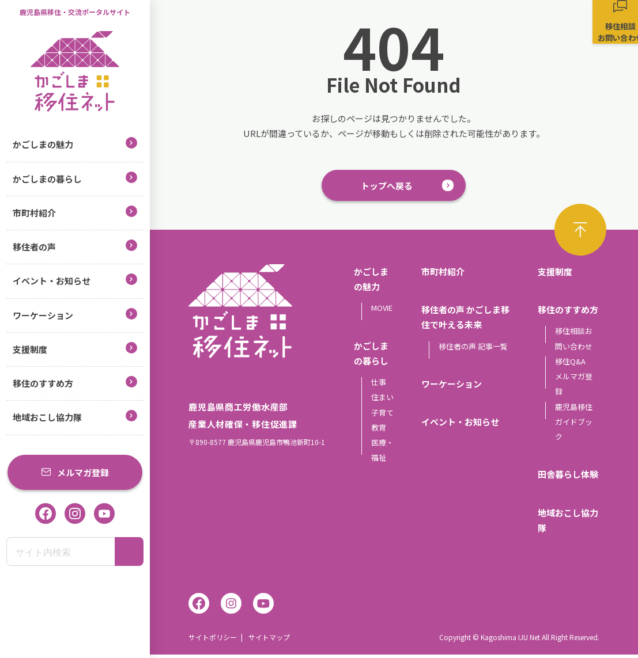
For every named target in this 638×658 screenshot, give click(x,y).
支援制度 (75, 348)
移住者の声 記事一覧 (473, 349)
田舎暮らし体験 (568, 477)
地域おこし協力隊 (75, 416)
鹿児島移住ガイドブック (573, 425)
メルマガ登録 (75, 472)
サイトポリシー (212, 640)
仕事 (378, 385)
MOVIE (381, 311)
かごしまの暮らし (75, 178)
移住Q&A (570, 364)
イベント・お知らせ (75, 280)
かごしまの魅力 (75, 143)
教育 (378, 430)
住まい (382, 400)
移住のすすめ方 (75, 382)
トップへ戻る (387, 187)
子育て (382, 415)
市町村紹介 (75, 212)
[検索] (129, 551)
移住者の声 (75, 246)
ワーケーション (75, 314)
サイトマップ (269, 640)
